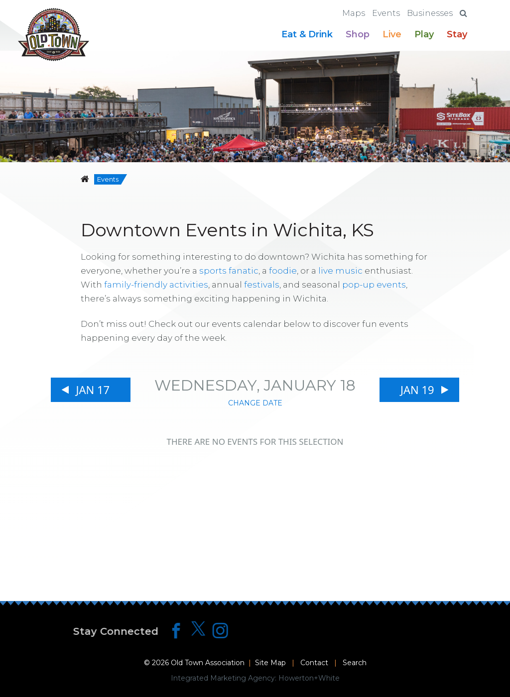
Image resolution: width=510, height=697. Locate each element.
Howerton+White (309, 678)
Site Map (270, 662)
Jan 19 (417, 389)
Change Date (255, 402)
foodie (283, 271)
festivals (261, 285)
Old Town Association (208, 662)
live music (340, 271)
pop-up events (374, 285)
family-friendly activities (156, 285)
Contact (314, 662)
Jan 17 (93, 389)
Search (355, 662)
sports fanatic (228, 271)
